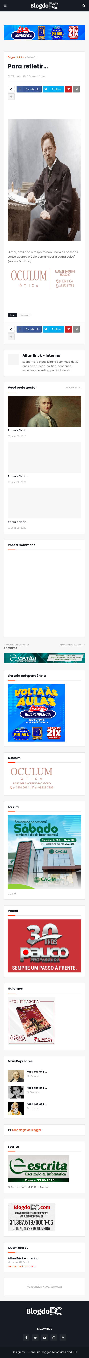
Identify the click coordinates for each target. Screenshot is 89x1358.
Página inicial (16, 57)
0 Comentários (36, 76)
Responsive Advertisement (44, 1287)
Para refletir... (18, 430)
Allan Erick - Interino (41, 355)
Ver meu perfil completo (21, 1266)
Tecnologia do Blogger (24, 1129)
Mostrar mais (73, 387)
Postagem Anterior (17, 644)
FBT (75, 1352)
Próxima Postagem (71, 644)
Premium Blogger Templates (47, 1352)
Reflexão (31, 57)
